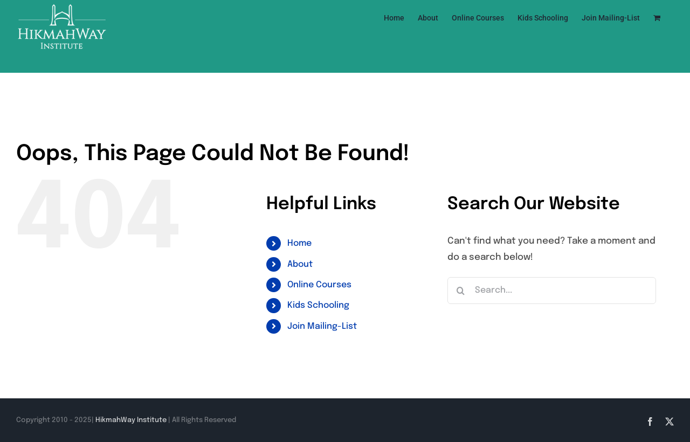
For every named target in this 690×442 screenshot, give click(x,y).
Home (299, 243)
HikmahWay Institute (131, 420)
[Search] (460, 290)
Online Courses (319, 284)
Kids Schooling (318, 305)
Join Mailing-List (322, 326)
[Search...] (551, 290)
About (300, 264)
